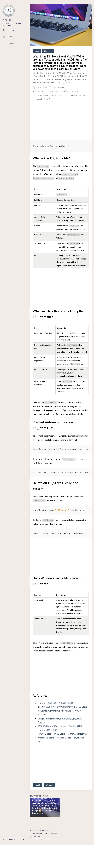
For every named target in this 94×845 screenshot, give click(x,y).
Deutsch (73, 95)
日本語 (50, 91)
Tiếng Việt (74, 91)
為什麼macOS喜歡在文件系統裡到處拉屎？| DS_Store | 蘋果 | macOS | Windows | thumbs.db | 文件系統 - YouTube (63, 711)
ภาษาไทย (65, 91)
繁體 (38, 91)
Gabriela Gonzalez (49, 146)
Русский (47, 99)
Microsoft (48, 51)
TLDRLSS (6, 20)
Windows (49, 785)
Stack (36, 839)
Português (64, 95)
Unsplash (65, 146)
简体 (44, 91)
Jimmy (49, 839)
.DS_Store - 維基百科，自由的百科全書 (55, 703)
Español (55, 95)
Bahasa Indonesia (43, 95)
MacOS (37, 785)
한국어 (57, 91)
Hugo (38, 836)
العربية (39, 99)
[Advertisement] (60, 120)
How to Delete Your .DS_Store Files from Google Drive (62, 733)
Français (82, 95)
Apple (37, 51)
